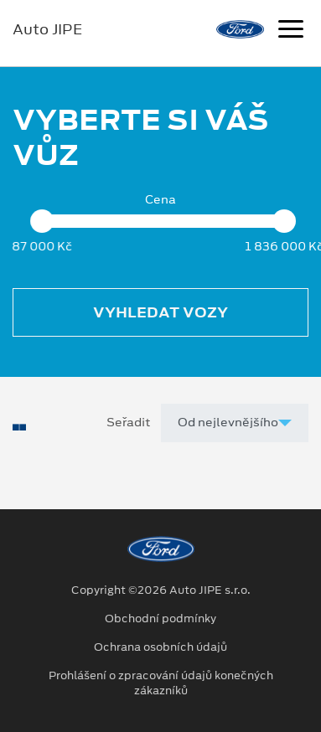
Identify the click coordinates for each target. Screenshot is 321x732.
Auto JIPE (47, 29)
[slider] (42, 221)
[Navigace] (291, 31)
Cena (160, 200)
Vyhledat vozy (160, 312)
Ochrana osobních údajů (160, 647)
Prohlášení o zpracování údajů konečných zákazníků (161, 683)
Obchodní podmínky (160, 618)
